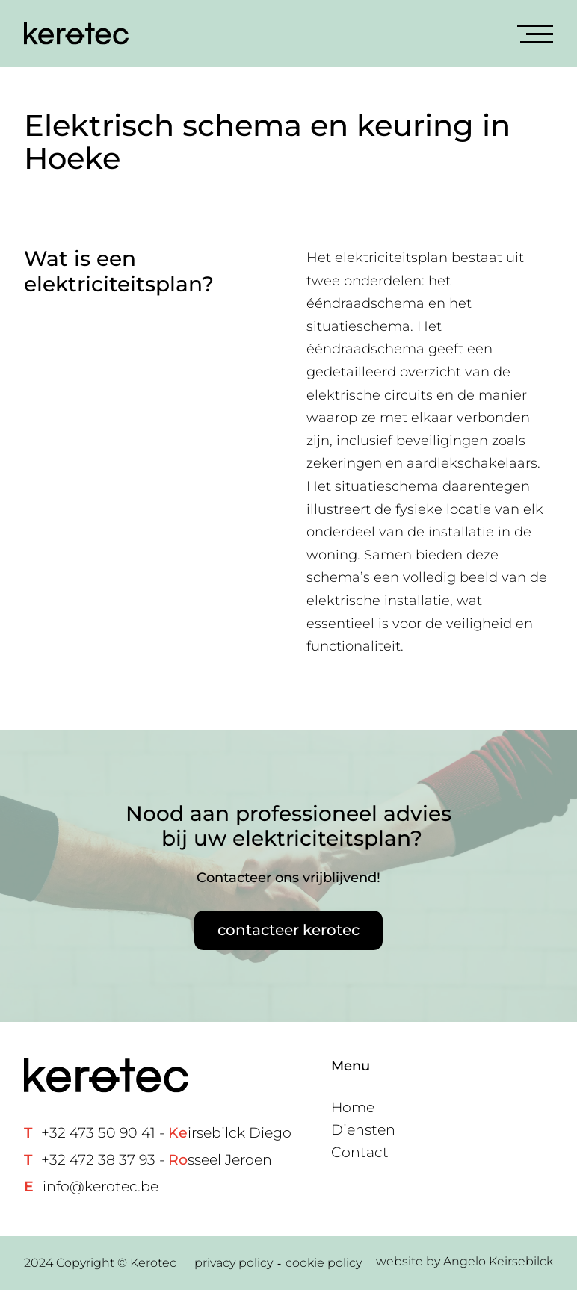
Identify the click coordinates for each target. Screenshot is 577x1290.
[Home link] (76, 33)
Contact (360, 1152)
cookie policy (324, 1263)
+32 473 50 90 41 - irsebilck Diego (166, 1132)
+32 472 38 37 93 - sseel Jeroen (156, 1159)
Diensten (363, 1129)
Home (352, 1107)
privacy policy (233, 1263)
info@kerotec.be (100, 1186)
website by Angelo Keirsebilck (464, 1261)
